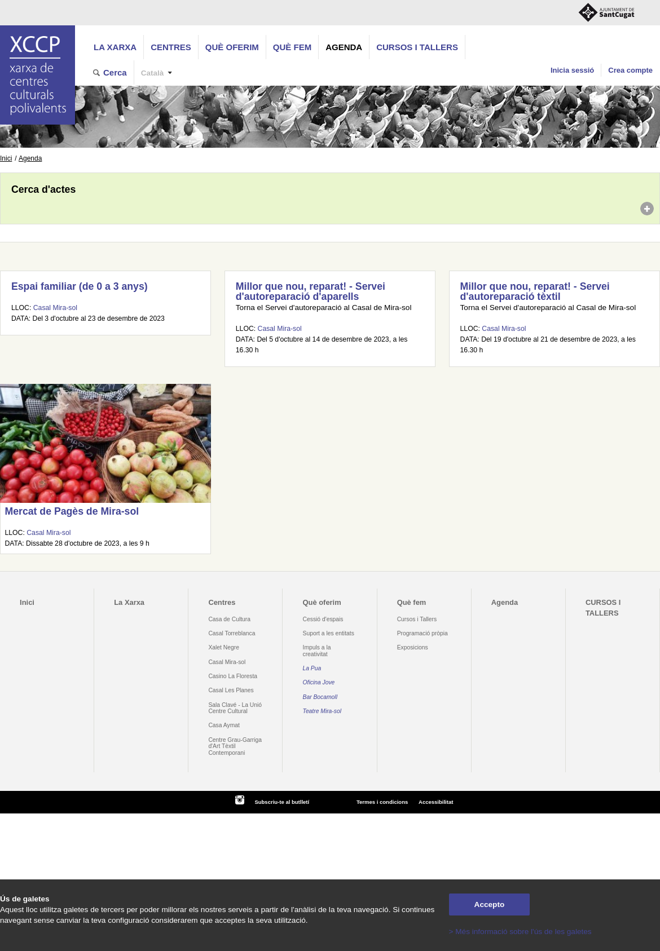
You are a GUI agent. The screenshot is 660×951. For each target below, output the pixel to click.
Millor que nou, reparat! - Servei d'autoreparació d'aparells (310, 291)
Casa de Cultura (229, 619)
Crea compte (630, 70)
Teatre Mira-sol (322, 711)
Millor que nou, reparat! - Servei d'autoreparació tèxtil (535, 291)
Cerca (115, 72)
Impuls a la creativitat (317, 650)
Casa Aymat (224, 725)
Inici (6, 158)
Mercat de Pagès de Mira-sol (72, 511)
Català (152, 73)
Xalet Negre (223, 647)
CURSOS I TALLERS (417, 47)
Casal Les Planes (230, 690)
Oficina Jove (319, 682)
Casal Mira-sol (55, 308)
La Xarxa (115, 47)
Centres (171, 47)
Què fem (292, 47)
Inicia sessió (572, 70)
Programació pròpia (422, 633)
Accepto (489, 904)
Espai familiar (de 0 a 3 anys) (79, 286)
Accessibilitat (436, 802)
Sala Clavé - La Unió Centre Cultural (235, 708)
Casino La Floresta (232, 676)
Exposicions (412, 647)
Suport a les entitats (328, 633)
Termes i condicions (382, 802)
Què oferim (232, 47)
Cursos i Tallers (417, 619)
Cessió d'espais (323, 619)
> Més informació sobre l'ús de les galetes (520, 931)
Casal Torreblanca (231, 633)
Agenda (343, 47)
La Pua (312, 668)
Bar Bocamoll (320, 697)
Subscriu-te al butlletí (281, 802)
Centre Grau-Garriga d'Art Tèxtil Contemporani (235, 746)
